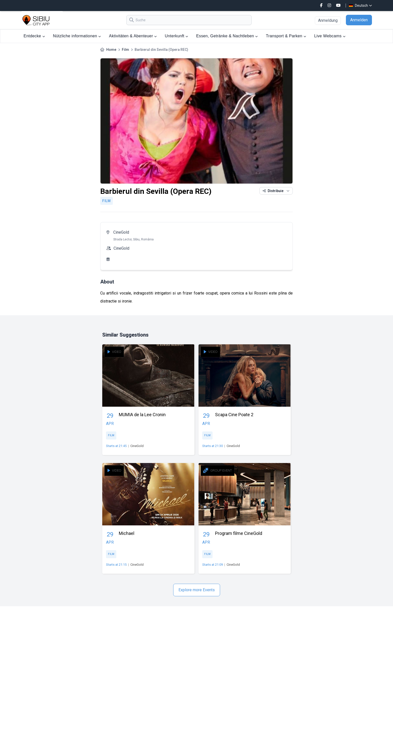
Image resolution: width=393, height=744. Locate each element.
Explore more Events (196, 589)
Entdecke (34, 36)
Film (125, 50)
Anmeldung (328, 20)
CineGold (121, 232)
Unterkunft (176, 36)
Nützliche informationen (77, 36)
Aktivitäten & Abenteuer (133, 36)
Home (111, 50)
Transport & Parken (286, 36)
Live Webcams (329, 36)
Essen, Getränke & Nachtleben (227, 36)
